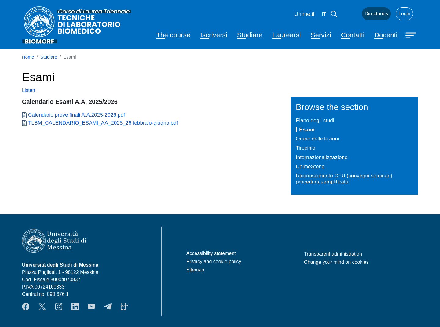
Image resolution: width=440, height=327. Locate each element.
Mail (349, 13)
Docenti (386, 35)
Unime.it (304, 14)
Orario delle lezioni (317, 139)
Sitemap (195, 269)
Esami (306, 129)
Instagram (58, 306)
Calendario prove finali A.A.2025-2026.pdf (76, 115)
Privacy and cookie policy (213, 261)
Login (404, 13)
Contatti (353, 35)
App (124, 306)
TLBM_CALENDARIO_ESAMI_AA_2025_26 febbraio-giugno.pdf (103, 123)
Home (28, 57)
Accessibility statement (211, 253)
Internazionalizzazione (321, 157)
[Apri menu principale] (411, 35)
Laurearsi (286, 35)
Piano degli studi (315, 120)
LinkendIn (75, 306)
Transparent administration (333, 253)
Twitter (42, 306)
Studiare (249, 35)
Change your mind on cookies (336, 262)
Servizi (321, 35)
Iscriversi (213, 35)
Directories (376, 13)
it (324, 14)
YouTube (91, 306)
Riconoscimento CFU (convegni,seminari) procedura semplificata (344, 179)
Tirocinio (305, 148)
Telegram (108, 306)
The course (173, 35)
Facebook (25, 306)
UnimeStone (310, 166)
